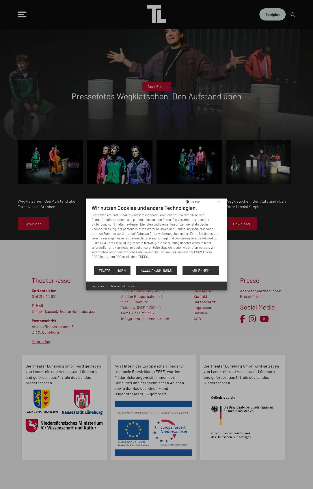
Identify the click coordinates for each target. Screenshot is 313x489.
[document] (156, 235)
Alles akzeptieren (156, 270)
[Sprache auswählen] (187, 201)
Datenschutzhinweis (123, 286)
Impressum (98, 286)
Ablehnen (201, 270)
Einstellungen (112, 270)
